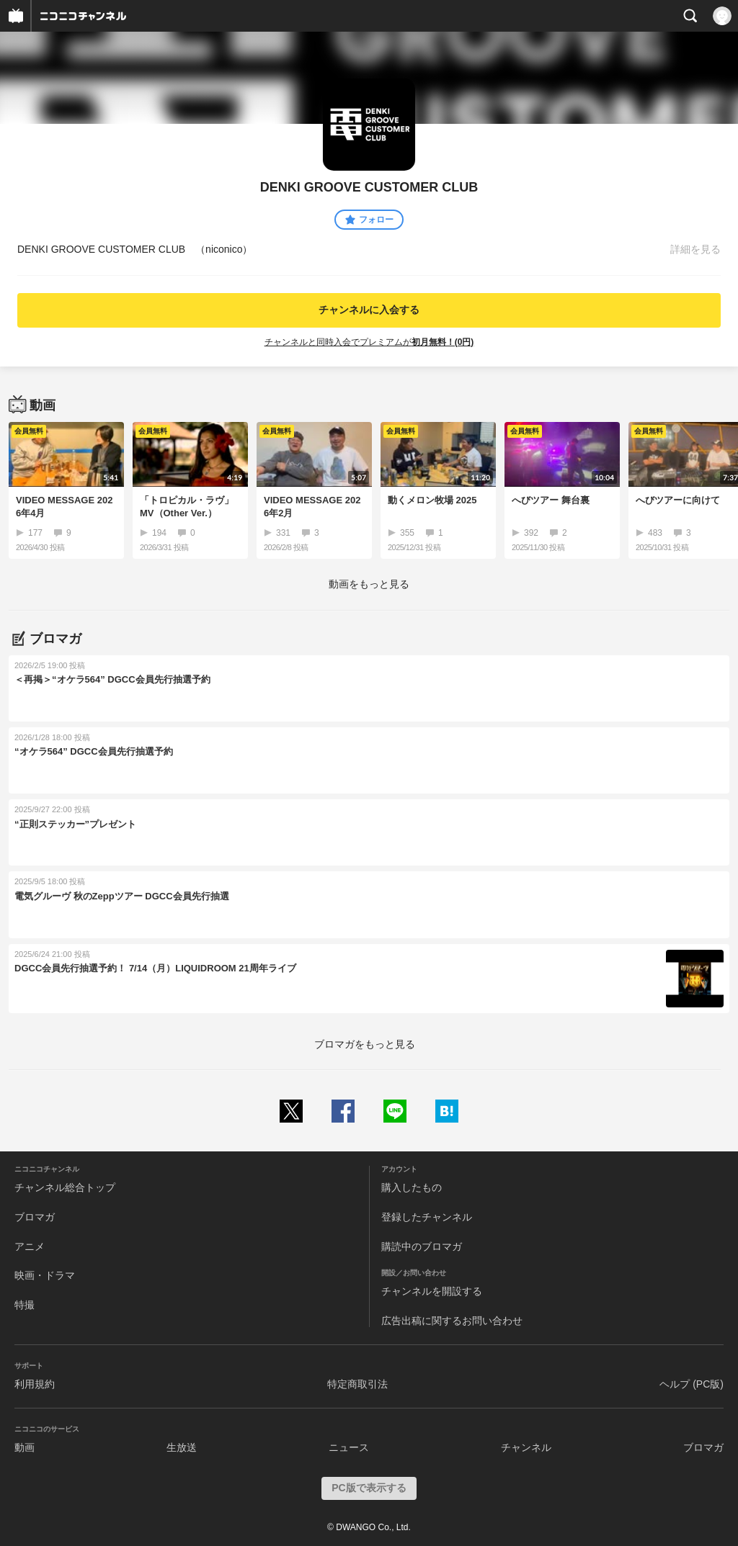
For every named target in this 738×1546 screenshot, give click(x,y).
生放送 (181, 1447)
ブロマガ (34, 1217)
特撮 (24, 1305)
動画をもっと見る (369, 584)
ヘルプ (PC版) (691, 1384)
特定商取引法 (357, 1384)
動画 (24, 1447)
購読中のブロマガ (421, 1246)
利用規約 (34, 1384)
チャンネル (526, 1447)
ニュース (349, 1447)
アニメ (29, 1246)
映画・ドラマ (44, 1275)
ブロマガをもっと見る (364, 1044)
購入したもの (411, 1187)
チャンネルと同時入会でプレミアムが (369, 342)
